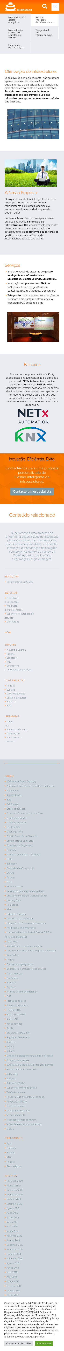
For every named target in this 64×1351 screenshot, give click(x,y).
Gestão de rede (14, 886)
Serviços (10, 1042)
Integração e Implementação (14, 607)
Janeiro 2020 (13, 1185)
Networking (12, 955)
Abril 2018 (11, 1276)
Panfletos (11, 701)
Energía (10, 872)
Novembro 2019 (14, 1194)
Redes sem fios (14, 1023)
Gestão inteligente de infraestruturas (44, 20)
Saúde (9, 1028)
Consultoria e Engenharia (12, 600)
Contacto (11, 850)
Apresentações (14, 795)
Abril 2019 (11, 1226)
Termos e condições (16, 1101)
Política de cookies (16, 1000)
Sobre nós (9, 723)
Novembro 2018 (14, 1249)
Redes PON (12, 1019)
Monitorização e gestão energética (16, 20)
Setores (10, 1051)
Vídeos (10, 1128)
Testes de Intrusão (15, 1106)
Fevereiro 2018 (14, 1286)
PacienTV (11, 982)
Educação (11, 657)
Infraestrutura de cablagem (20, 918)
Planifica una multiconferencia (22, 991)
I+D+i (9, 909)
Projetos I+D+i (13, 1010)
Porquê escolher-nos (17, 729)
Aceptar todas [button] (44, 1343)
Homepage (12, 904)
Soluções (11, 1078)
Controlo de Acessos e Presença (23, 854)
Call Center (12, 804)
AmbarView (12, 790)
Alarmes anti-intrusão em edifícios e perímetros (30, 786)
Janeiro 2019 (13, 1240)
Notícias (10, 685)
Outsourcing (12, 621)
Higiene (10, 653)
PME (8, 661)
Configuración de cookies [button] (18, 1343)
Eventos (10, 689)
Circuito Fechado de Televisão (22, 836)
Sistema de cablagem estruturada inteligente (29, 1055)
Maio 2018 (11, 1272)
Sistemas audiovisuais (17, 1060)
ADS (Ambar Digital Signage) (21, 781)
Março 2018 (12, 1281)
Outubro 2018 (13, 1254)
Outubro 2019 (13, 1199)
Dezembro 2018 (14, 1244)
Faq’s (9, 882)
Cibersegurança (14, 831)
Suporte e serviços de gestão (21, 1087)
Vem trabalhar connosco (13, 739)
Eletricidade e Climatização (15, 46)
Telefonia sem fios (15, 1092)
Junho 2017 (12, 1295)
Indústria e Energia (16, 649)
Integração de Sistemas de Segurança (26, 923)
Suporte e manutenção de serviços (19, 615)
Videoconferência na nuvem (21, 1119)
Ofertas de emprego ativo (19, 964)
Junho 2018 (12, 1267)
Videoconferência (15, 1115)
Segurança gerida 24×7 (18, 1032)
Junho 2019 (12, 1217)
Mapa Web (11, 941)
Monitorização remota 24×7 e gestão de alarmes (15, 34)
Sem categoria (13, 1166)
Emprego (11, 1148)
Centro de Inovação (16, 818)
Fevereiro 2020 (14, 1180)
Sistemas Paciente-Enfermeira (21, 1069)
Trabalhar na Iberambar (18, 1110)
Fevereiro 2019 (14, 1235)
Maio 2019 (11, 1222)
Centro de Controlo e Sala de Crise (24, 813)
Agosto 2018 (12, 1263)
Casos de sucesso (15, 693)
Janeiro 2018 (13, 1290)
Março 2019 (12, 1231)
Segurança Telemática (17, 1037)
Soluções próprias (15, 1083)
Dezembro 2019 (14, 1190)
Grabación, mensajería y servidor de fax (26, 895)
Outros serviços (14, 973)
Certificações (13, 733)
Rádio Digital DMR (15, 1014)
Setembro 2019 (14, 1203)
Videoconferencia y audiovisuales (23, 1124)
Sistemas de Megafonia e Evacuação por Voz (29, 1064)
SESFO (10, 1046)
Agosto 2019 (12, 1208)
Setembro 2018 (14, 1258)
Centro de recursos (16, 697)
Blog (8, 705)
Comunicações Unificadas (19, 581)
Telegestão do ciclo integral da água (43, 32)
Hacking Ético (13, 900)
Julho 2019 (12, 1212)
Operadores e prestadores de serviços (18, 667)
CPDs (9, 859)
